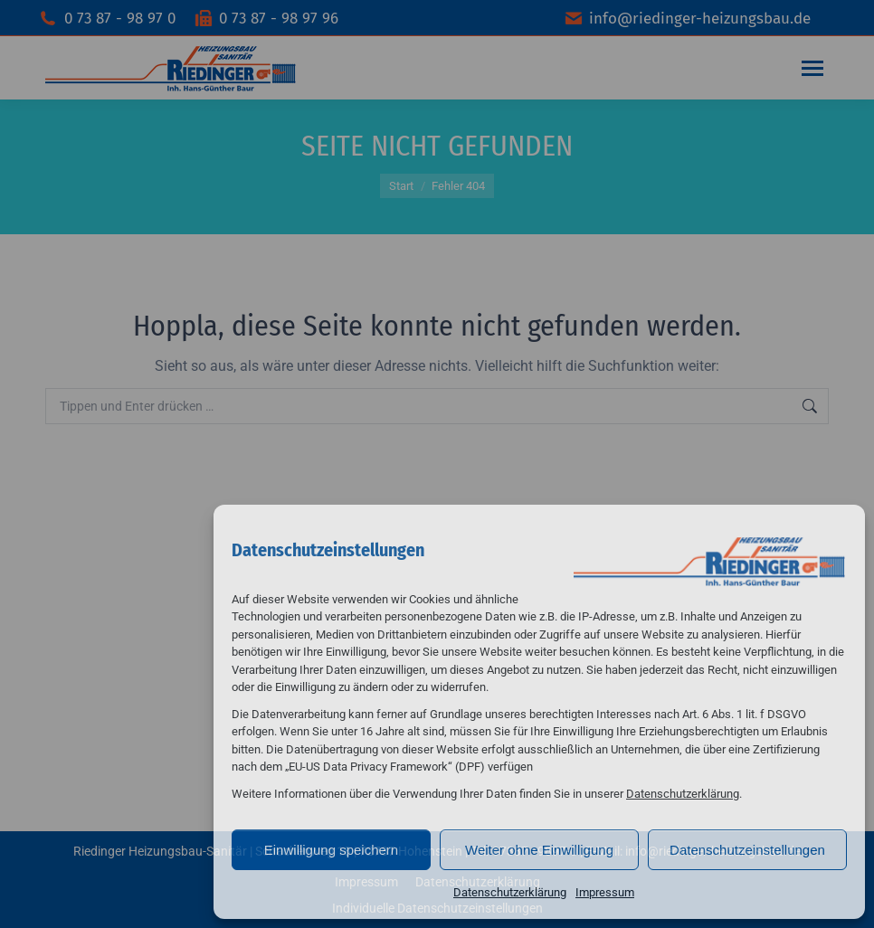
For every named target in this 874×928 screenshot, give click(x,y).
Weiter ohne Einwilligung (539, 849)
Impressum (604, 892)
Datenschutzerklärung (682, 793)
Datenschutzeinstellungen (747, 849)
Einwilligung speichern (331, 849)
